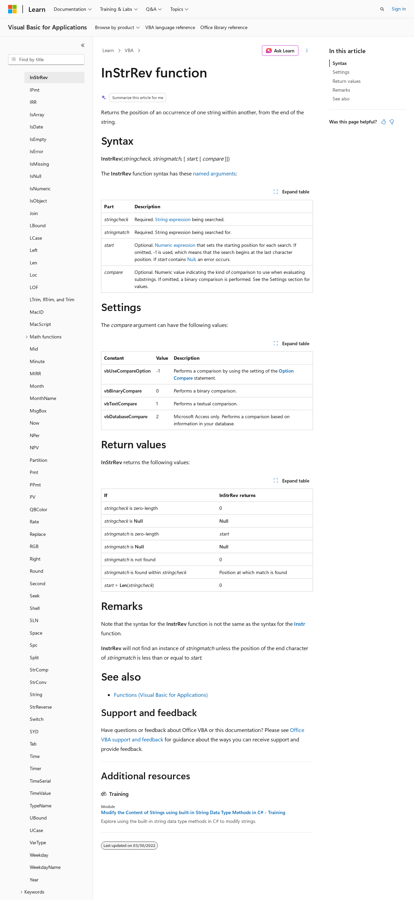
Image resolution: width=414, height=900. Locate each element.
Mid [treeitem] (34, 349)
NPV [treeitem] (34, 447)
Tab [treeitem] (33, 743)
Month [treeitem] (37, 386)
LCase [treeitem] (36, 238)
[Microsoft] (12, 9)
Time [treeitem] (35, 756)
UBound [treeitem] (38, 817)
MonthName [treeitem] (43, 398)
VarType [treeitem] (38, 842)
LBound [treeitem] (38, 225)
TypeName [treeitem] (40, 805)
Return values (347, 81)
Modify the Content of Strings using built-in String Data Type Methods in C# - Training (193, 812)
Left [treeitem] (34, 250)
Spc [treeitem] (34, 645)
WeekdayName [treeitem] (45, 867)
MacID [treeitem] (37, 312)
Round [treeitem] (36, 571)
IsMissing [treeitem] (39, 164)
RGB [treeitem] (34, 546)
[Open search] (382, 9)
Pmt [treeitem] (34, 472)
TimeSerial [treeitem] (40, 781)
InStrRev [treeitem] (39, 77)
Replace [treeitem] (38, 534)
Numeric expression (175, 245)
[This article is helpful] (384, 122)
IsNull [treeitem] (35, 176)
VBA (129, 50)
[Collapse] (83, 45)
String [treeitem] (36, 694)
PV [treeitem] (32, 497)
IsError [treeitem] (36, 151)
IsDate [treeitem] (36, 126)
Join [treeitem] (34, 213)
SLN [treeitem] (34, 620)
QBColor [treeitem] (38, 509)
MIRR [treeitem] (35, 373)
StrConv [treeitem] (38, 682)
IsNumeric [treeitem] (40, 188)
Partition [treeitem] (38, 460)
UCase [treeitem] (36, 830)
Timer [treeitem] (35, 768)
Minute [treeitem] (37, 361)
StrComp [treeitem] (39, 669)
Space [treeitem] (36, 633)
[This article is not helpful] (392, 122)
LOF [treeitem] (34, 287)
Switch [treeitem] (37, 719)
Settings (341, 72)
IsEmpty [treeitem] (38, 139)
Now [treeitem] (34, 423)
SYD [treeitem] (34, 731)
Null (191, 259)
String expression (173, 219)
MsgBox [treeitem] (38, 410)
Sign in (399, 8)
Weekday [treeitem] (39, 855)
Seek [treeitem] (35, 595)
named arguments (214, 173)
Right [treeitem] (35, 558)
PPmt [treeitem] (35, 484)
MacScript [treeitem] (40, 324)
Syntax (340, 63)
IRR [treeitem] (33, 102)
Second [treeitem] (37, 583)
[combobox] (46, 59)
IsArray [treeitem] (37, 114)
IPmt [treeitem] (35, 90)
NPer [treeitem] (35, 435)
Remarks (341, 90)
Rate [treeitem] (34, 521)
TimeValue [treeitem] (40, 793)
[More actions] (307, 50)
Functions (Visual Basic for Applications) (161, 694)
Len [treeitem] (33, 262)
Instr (299, 623)
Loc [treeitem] (33, 274)
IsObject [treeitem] (38, 200)
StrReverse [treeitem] (41, 707)
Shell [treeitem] (35, 608)
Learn (108, 50)
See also (341, 98)
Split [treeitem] (34, 657)
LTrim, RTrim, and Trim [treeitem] (52, 299)
